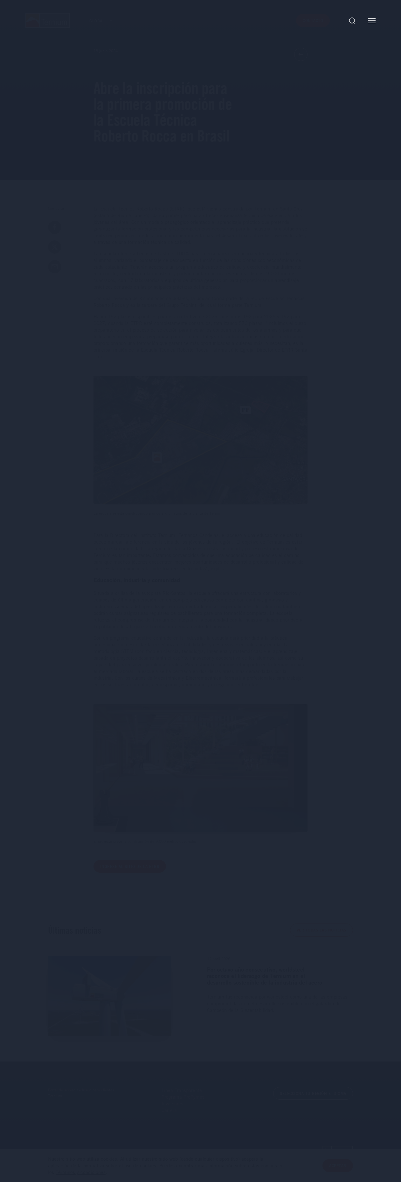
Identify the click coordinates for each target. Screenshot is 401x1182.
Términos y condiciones (81, 1172)
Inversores (172, 1103)
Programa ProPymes (183, 1097)
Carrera (169, 1110)
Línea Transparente (182, 1090)
